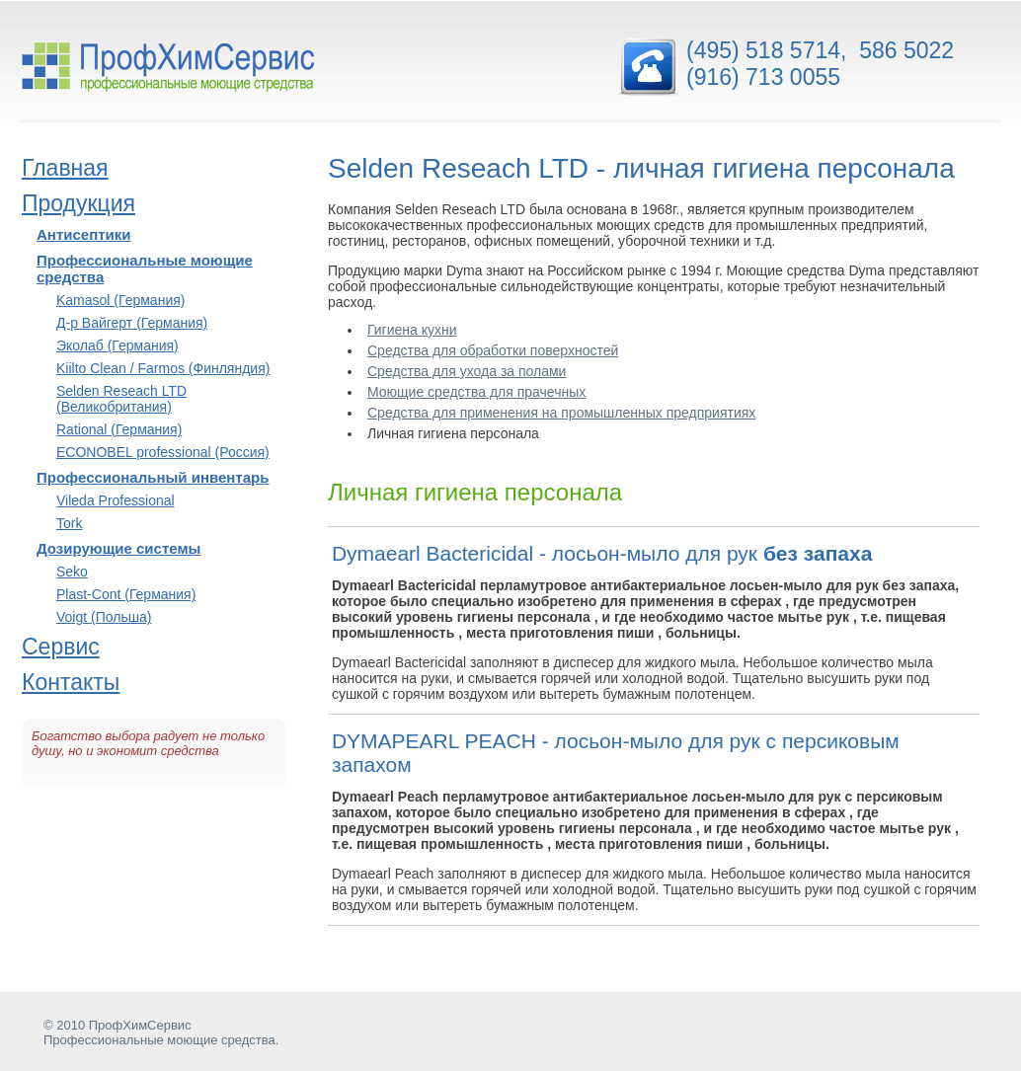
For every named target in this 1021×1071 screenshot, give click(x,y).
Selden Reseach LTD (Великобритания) (121, 399)
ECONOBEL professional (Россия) (163, 452)
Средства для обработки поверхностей (492, 350)
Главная (65, 168)
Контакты (70, 682)
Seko (72, 571)
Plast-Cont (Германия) (126, 594)
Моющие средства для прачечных (476, 392)
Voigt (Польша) (103, 617)
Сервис (61, 646)
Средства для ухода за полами (466, 371)
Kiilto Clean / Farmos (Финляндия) (163, 368)
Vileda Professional (115, 500)
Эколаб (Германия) (117, 345)
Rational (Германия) (119, 429)
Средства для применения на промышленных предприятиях (561, 413)
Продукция (78, 203)
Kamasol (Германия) (120, 300)
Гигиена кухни (412, 330)
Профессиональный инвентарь (153, 477)
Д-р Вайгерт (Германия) (131, 323)
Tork (69, 523)
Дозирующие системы (118, 548)
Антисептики (84, 234)
